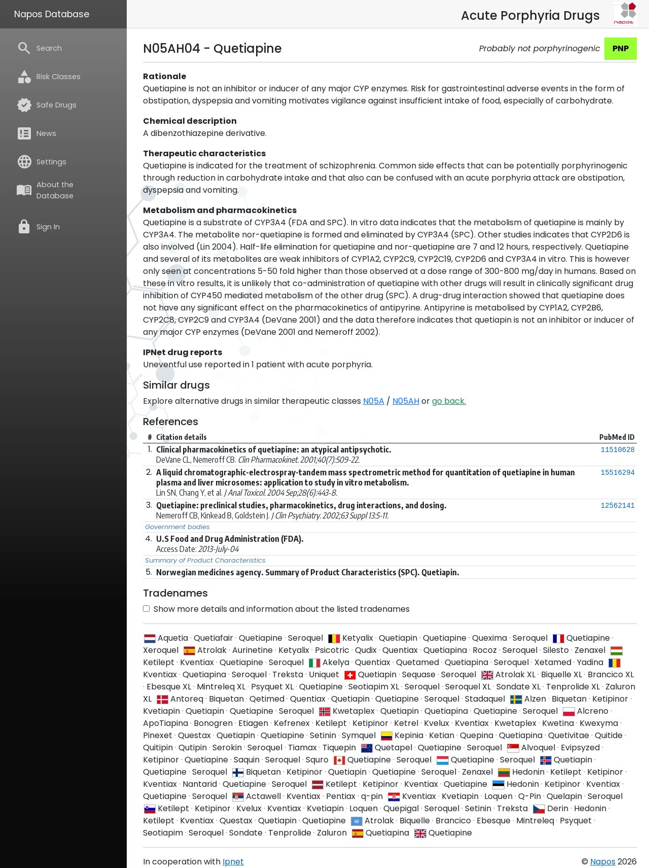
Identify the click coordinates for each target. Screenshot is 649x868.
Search (39, 48)
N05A (373, 401)
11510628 (618, 450)
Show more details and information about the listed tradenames (276, 609)
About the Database (45, 190)
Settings (41, 161)
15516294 (618, 473)
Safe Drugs (46, 105)
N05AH (405, 401)
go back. (449, 401)
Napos (603, 861)
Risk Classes (48, 76)
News (36, 133)
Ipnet (233, 861)
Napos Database (51, 14)
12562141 (618, 506)
